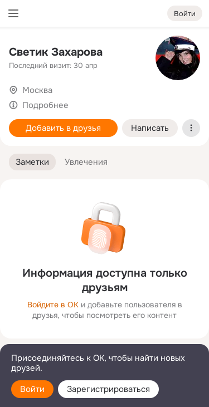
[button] (32, 162)
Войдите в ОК (53, 305)
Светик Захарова (56, 52)
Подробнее (45, 105)
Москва (37, 90)
